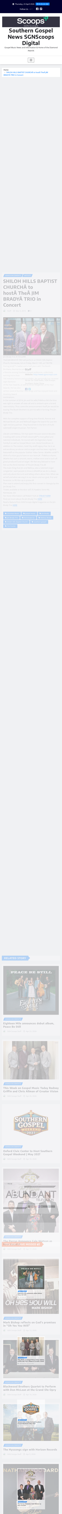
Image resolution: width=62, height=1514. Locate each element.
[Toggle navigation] (31, 60)
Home (6, 70)
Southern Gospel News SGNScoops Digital (31, 36)
